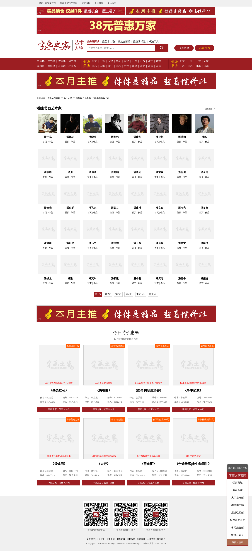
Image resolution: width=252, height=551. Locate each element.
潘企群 (70, 207)
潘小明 (137, 278)
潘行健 (182, 172)
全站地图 (111, 3)
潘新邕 (115, 278)
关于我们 (90, 539)
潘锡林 (70, 137)
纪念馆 (72, 66)
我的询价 (232, 468)
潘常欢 (159, 172)
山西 (142, 61)
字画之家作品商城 (68, 3)
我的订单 (242, 468)
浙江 (110, 66)
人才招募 (151, 539)
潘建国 (48, 243)
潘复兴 (204, 207)
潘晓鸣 (92, 137)
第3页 (118, 294)
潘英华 (92, 278)
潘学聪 (48, 172)
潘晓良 (204, 243)
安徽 (102, 66)
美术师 (41, 66)
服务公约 (110, 539)
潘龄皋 (182, 278)
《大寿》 (103, 464)
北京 (94, 61)
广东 (126, 66)
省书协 (72, 61)
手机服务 (98, 3)
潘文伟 (115, 137)
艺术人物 (68, 97)
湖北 (142, 66)
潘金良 (159, 243)
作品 (51, 141)
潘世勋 (182, 137)
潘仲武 (92, 172)
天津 (110, 61)
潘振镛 (204, 278)
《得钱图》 (59, 464)
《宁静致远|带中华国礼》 (193, 464)
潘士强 (48, 207)
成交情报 (86, 3)
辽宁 (150, 61)
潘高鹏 (115, 172)
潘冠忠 (70, 243)
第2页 (108, 294)
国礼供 (51, 66)
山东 (134, 61)
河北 (126, 61)
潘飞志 (92, 207)
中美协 (41, 61)
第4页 (128, 294)
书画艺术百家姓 (83, 97)
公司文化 (100, 539)
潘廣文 (182, 243)
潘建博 (137, 207)
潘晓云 (137, 172)
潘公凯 (159, 137)
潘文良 (159, 207)
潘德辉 (115, 243)
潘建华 (137, 137)
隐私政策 (131, 539)
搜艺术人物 (108, 41)
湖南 (150, 66)
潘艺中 (92, 243)
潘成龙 (48, 278)
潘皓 (204, 137)
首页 (45, 141)
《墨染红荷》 (59, 390)
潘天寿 (159, 278)
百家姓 (62, 66)
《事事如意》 (193, 390)
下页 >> (140, 294)
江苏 (94, 66)
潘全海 (204, 172)
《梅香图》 (104, 390)
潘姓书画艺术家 (101, 97)
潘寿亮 (182, 207)
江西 (118, 66)
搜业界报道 (139, 41)
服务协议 (121, 539)
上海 (102, 61)
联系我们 (161, 539)
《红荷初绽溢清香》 (148, 390)
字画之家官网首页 (47, 3)
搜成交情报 (124, 41)
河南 (158, 66)
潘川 (70, 172)
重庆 (118, 61)
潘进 (70, 278)
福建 (134, 66)
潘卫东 (137, 243)
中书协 (51, 61)
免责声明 (141, 539)
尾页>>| (153, 294)
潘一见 (48, 137)
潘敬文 (115, 207)
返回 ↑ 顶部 (237, 542)
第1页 (98, 294)
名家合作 (204, 48)
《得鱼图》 (148, 464)
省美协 (62, 61)
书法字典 (154, 41)
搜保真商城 (93, 41)
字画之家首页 (53, 97)
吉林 (158, 61)
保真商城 (184, 48)
